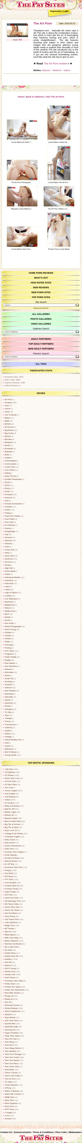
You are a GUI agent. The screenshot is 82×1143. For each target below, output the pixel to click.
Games (8, 528)
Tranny (8, 721)
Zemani (8, 1118)
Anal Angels (10, 793)
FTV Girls (9, 879)
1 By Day (9, 769)
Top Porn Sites (41, 297)
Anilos (7, 799)
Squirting (9, 703)
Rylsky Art (9, 999)
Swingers (9, 709)
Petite (7, 641)
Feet (7, 500)
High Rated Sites (41, 282)
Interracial (9, 583)
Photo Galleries (41, 318)
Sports (7, 699)
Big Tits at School (12, 824)
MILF (7, 614)
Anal (7, 405)
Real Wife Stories (12, 992)
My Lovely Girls (11, 946)
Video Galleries (41, 323)
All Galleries (41, 314)
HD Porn (8, 562)
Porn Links (61, 1132)
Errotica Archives (12, 858)
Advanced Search (41, 308)
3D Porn (8, 399)
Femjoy (8, 870)
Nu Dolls (8, 950)
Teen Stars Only (12, 1066)
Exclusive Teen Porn (13, 867)
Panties (8, 635)
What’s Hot (41, 277)
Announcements (22, 1132)
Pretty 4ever (10, 983)
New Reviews (41, 287)
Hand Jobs (9, 555)
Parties (8, 638)
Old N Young (10, 629)
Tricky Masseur (11, 1084)
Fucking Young (11, 888)
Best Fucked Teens (13, 821)
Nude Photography (13, 626)
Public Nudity (10, 656)
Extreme (8, 497)
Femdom (9, 506)
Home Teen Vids (12, 907)
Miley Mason (10, 934)
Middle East (10, 611)
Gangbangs (10, 531)
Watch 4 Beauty (11, 1091)
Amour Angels (11, 790)
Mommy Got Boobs (13, 943)
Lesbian (8, 595)
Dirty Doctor (10, 842)
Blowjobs (9, 442)
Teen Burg (9, 1041)
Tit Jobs (8, 712)
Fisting (8, 513)
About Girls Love (12, 778)
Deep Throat (10, 476)
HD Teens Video (12, 904)
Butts (7, 454)
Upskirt (8, 730)
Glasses (8, 543)
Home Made (10, 571)
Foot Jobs (9, 522)
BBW (7, 420)
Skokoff (8, 1014)
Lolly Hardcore (11, 922)
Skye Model (10, 1017)
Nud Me (8, 962)
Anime (7, 408)
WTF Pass (9, 1109)
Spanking (9, 693)
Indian (7, 574)
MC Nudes (9, 928)
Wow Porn (9, 1106)
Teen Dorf (9, 1045)
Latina (7, 589)
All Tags (41, 363)
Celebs (8, 457)
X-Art (7, 1115)
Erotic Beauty (10, 855)
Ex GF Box (9, 864)
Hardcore (56, 70)
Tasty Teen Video (12, 1035)
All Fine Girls (10, 781)
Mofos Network (11, 940)
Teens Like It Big (12, 1075)
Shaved (8, 669)
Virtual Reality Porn (13, 739)
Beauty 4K (9, 815)
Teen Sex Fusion (12, 1057)
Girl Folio (9, 894)
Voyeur (8, 745)
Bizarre (8, 436)
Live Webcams (11, 598)
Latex (7, 586)
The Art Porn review (55, 63)
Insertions (9, 580)
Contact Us (6, 1132)
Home (21, 96)
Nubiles (8, 959)
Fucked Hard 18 (12, 885)
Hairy (7, 552)
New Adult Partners (41, 348)
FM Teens (9, 876)
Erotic (7, 491)
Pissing (8, 647)
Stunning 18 (10, 1029)
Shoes (7, 675)
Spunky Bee (10, 1023)
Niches (41, 393)
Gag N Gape (10, 891)
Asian (7, 411)
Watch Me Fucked (12, 1094)
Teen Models (10, 1051)
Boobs (7, 445)
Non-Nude (9, 623)
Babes (7, 417)
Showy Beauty (11, 1008)
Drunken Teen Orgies (14, 851)
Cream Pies (10, 466)
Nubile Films (10, 953)
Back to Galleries (35, 96)
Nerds (7, 620)
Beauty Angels (11, 818)
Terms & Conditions (43, 1132)
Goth (7, 546)
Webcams (9, 749)
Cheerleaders (10, 460)
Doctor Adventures (13, 845)
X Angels (9, 1112)
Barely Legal (10, 812)
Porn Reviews (44, 272)
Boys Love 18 (11, 830)
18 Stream (9, 775)
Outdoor (8, 632)
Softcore (8, 687)
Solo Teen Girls (11, 1020)
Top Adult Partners (41, 343)
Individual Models (12, 577)
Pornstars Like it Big (13, 980)
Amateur (8, 402)
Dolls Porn (9, 848)
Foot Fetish (10, 519)
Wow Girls (9, 1100)
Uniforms (9, 727)
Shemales (9, 672)
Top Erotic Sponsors (41, 762)
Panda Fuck (10, 971)
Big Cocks (9, 433)
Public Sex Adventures (14, 989)
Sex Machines (11, 666)
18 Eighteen (10, 772)
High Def (8, 568)
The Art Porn (42, 23)
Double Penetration (13, 479)
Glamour (46, 70)
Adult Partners (41, 338)
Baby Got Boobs (12, 805)
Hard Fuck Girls (11, 897)
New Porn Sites (41, 292)
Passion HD (10, 974)
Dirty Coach (10, 839)
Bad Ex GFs (10, 809)
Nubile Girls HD (11, 956)
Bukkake (8, 451)
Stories (8, 706)
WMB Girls (9, 1097)
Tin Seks (8, 1081)
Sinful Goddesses (12, 1011)
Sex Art (8, 1002)
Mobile (8, 617)
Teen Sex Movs (11, 1063)
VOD (7, 742)
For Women (10, 525)
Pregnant (9, 653)
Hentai (7, 565)
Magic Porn (10, 925)
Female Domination (13, 503)
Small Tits (9, 678)
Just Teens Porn (12, 919)
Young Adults (10, 755)
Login (66, 11)
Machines (9, 601)
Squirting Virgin (11, 1026)
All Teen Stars (11, 784)
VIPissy (8, 1088)
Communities (10, 463)
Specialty (9, 696)
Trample (8, 718)
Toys (7, 715)
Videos (66, 70)
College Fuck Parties (14, 833)
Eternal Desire (11, 861)
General (8, 537)
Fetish (7, 509)
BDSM (7, 424)
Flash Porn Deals (12, 516)
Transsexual (10, 724)
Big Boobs (9, 430)
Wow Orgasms (11, 1103)
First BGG (9, 873)
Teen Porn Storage (13, 1054)
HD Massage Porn (13, 901)
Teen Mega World (12, 1048)
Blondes (8, 439)
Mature (8, 607)
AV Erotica (9, 802)
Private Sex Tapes (12, 986)
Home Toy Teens (12, 910)
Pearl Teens (10, 977)
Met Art (8, 931)
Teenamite (9, 1069)
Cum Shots (9, 470)
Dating (7, 473)
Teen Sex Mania (12, 1060)
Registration (56, 11)
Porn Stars (9, 650)
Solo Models (10, 690)
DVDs (7, 485)
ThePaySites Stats (41, 370)
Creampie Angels (12, 836)
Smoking (8, 681)
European (9, 494)
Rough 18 (9, 995)
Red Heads (10, 663)
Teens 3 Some (11, 1072)
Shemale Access (12, 1005)
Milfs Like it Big (11, 937)
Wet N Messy (10, 752)
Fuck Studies (10, 882)
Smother (8, 684)
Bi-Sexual (9, 427)
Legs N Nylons (11, 592)
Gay (6, 534)
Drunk (7, 482)
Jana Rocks (10, 916)
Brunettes (9, 448)
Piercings (9, 644)
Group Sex (9, 549)
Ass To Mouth (10, 414)
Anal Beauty (10, 796)
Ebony (7, 488)
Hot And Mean (11, 913)
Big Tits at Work (11, 827)
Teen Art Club (10, 1038)
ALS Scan (9, 787)
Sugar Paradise (11, 1032)
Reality (8, 660)
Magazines (9, 604)
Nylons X (9, 965)
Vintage (8, 736)
